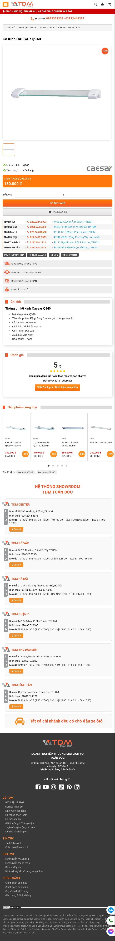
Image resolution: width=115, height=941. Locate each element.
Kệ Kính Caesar (47, 27)
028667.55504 (36, 227)
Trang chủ (10, 27)
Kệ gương (36, 318)
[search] (95, 4)
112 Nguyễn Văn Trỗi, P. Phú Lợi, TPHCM (76, 242)
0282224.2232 (36, 247)
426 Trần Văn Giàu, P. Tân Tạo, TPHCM (75, 247)
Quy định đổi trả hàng (16, 891)
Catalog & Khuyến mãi (17, 847)
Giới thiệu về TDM (14, 802)
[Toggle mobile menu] (5, 4)
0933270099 (45, 590)
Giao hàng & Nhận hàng (18, 895)
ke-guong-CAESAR (46, 472)
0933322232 (54, 18)
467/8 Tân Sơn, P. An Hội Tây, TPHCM (75, 227)
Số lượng (7, 194)
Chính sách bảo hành (16, 887)
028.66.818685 (37, 232)
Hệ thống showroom (16, 815)
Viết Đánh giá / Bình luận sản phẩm (57, 387)
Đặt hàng (57, 202)
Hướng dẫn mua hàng (17, 859)
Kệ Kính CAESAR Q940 (69, 27)
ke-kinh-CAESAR (25, 472)
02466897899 (29, 590)
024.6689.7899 (37, 237)
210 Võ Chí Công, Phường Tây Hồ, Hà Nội (77, 237)
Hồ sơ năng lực (13, 819)
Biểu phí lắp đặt (13, 867)
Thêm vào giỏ (57, 211)
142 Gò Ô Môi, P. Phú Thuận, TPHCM (74, 232)
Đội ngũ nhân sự (14, 806)
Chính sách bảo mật (16, 883)
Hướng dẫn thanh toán (17, 863)
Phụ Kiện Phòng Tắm (14, 255)
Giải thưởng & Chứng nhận (19, 823)
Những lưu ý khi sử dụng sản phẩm (24, 871)
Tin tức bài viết (13, 843)
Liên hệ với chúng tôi (16, 831)
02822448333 (74, 18)
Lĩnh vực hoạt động (15, 810)
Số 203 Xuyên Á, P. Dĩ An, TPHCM (72, 221)
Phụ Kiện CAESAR (27, 27)
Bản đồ (16, 529)
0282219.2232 (36, 242)
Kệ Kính (54, 255)
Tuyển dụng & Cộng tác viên (20, 827)
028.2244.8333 (37, 221)
